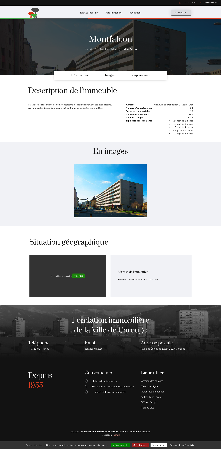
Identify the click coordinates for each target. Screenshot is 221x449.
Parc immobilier (113, 12)
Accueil (88, 49)
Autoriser (78, 275)
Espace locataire (89, 12)
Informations (80, 75)
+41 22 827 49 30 (38, 348)
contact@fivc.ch (93, 348)
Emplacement (140, 75)
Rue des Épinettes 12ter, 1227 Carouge (163, 348)
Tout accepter (121, 445)
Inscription (135, 12)
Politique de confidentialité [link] (182, 445)
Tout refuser (140, 445)
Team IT (116, 434)
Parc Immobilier (108, 49)
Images (110, 75)
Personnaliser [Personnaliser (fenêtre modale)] (159, 445)
